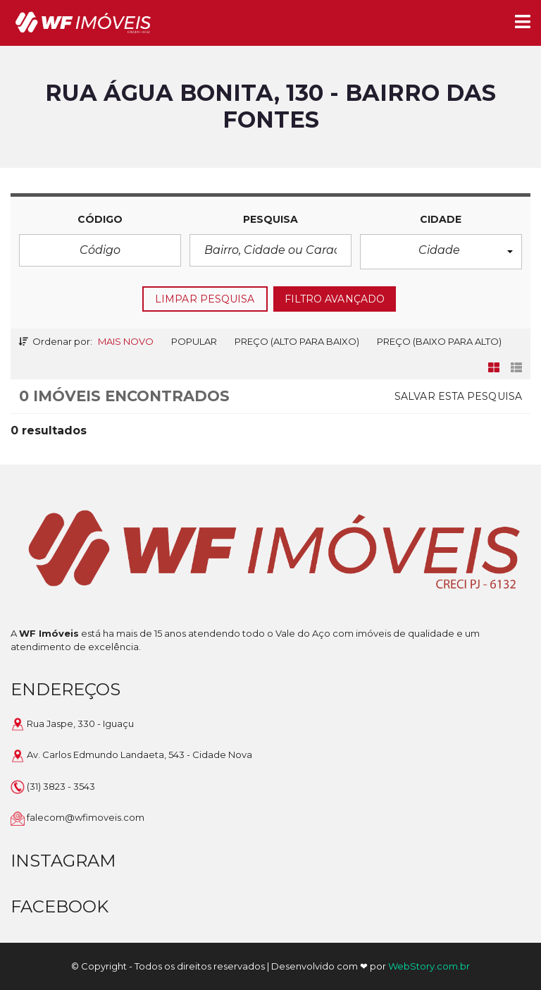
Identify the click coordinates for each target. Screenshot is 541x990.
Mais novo (126, 341)
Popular (194, 341)
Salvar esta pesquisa (458, 396)
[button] (441, 252)
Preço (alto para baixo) (297, 341)
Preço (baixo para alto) (439, 341)
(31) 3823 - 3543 (61, 786)
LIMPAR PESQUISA (205, 299)
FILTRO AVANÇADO (335, 299)
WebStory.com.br (429, 966)
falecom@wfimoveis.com (85, 817)
